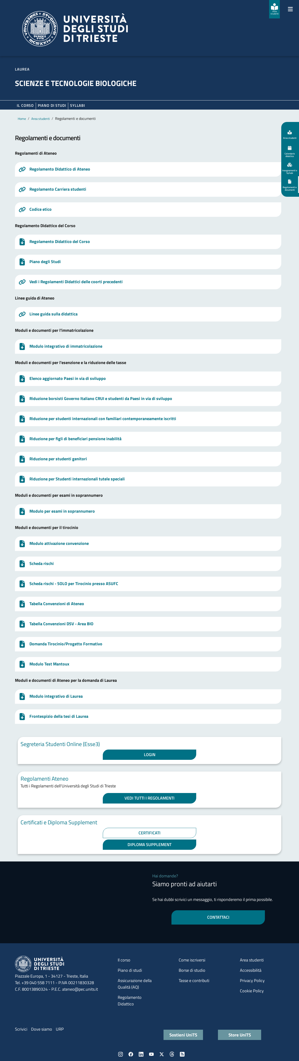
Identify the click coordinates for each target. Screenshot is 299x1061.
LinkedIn (141, 1054)
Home (22, 118)
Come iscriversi (192, 960)
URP (60, 1029)
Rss (182, 1054)
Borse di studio (192, 970)
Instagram (120, 1054)
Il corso (25, 105)
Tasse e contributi (194, 980)
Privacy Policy (252, 980)
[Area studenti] (274, 9)
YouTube (151, 1054)
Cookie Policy (252, 991)
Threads (172, 1054)
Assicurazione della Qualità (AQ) (135, 983)
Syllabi (77, 105)
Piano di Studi (52, 105)
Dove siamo (41, 1029)
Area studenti (40, 118)
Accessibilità (250, 970)
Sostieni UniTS (183, 1034)
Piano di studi (130, 970)
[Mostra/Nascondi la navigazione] (290, 9)
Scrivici (21, 1029)
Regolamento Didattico (130, 1000)
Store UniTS (239, 1034)
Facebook (131, 1054)
